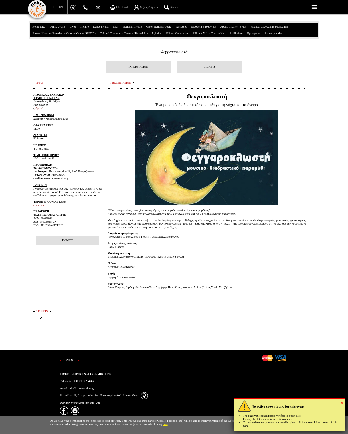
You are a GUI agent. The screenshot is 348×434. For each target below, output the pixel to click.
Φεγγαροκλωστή (174, 52)
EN (61, 7)
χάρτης (38, 108)
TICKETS (209, 66)
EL (54, 7)
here (165, 424)
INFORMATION (138, 66)
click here (38, 205)
